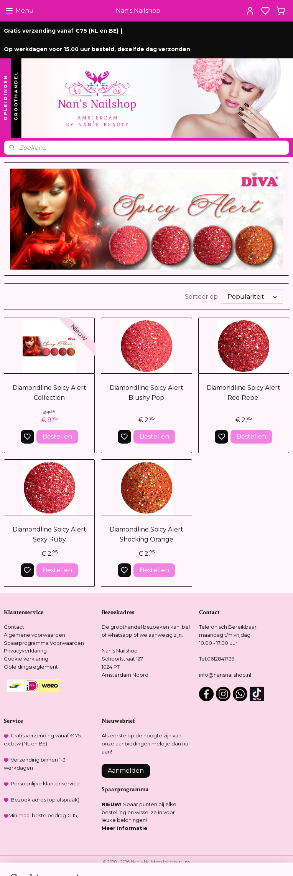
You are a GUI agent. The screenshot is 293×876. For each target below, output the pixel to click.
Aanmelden (126, 770)
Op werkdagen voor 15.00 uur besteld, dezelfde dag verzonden (97, 49)
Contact (14, 627)
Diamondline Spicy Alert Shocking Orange (146, 534)
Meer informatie (124, 828)
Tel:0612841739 (217, 659)
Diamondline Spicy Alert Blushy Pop (146, 393)
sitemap (173, 861)
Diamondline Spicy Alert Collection (49, 393)
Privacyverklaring (25, 650)
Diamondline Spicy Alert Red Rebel (243, 393)
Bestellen (57, 436)
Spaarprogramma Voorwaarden (44, 643)
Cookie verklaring (26, 659)
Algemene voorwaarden (34, 635)
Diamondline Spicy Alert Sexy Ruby (49, 534)
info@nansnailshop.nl (225, 675)
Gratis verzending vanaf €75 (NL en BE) (61, 30)
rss (187, 861)
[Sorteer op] (252, 297)
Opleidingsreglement (31, 667)
